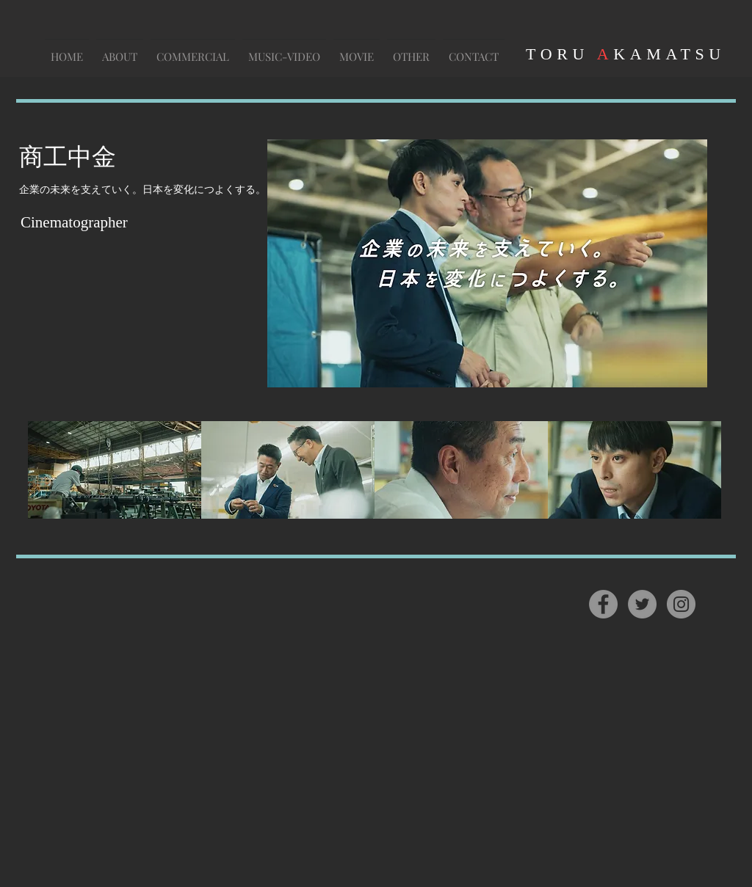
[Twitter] (642, 604)
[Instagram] (681, 604)
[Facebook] (603, 604)
